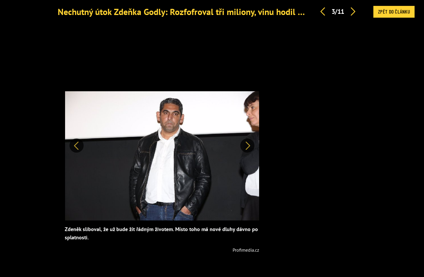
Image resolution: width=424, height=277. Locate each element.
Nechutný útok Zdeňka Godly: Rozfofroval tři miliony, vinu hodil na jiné (190, 11)
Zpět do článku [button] (394, 11)
